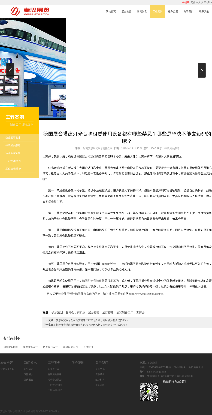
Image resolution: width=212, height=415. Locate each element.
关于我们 (188, 11)
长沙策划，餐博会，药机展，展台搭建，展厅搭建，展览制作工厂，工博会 (98, 312)
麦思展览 (117, 293)
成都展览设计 (30, 347)
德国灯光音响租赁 (93, 280)
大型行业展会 (7, 369)
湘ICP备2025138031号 (48, 411)
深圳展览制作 (10, 347)
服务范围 (173, 11)
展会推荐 (126, 11)
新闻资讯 (142, 11)
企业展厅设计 (12, 137)
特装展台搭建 (12, 145)
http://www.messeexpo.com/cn (146, 293)
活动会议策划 (12, 153)
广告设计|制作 (13, 161)
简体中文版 (197, 2)
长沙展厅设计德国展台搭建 (75, 293)
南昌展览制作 (70, 347)
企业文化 (100, 369)
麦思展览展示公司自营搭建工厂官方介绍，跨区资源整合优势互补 (92, 320)
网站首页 (111, 11)
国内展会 (28, 379)
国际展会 (28, 374)
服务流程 (100, 385)
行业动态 (28, 369)
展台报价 (88, 347)
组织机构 (100, 379)
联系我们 (204, 11)
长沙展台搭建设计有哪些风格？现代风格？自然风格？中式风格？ (92, 324)
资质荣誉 (100, 374)
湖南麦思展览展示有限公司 (98, 148)
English (208, 2)
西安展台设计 (50, 347)
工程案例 (157, 11)
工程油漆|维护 (13, 168)
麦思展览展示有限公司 (12, 411)
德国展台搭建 (84, 156)
